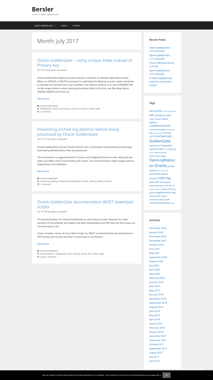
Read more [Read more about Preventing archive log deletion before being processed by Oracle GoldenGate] (43, 171)
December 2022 (157, 240)
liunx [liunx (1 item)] (165, 149)
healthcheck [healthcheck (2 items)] (154, 145)
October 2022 (156, 244)
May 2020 (154, 273)
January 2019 (156, 294)
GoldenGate (45, 108)
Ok (166, 375)
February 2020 (157, 277)
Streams (108, 181)
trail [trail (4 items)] (158, 195)
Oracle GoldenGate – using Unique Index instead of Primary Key (84, 62)
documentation (47, 253)
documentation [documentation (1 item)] (158, 133)
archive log (45, 181)
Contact (76, 25)
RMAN (101, 181)
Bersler (43, 9)
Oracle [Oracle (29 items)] (160, 165)
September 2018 (158, 302)
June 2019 (154, 286)
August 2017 (156, 352)
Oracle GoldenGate (49, 106)
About (64, 25)
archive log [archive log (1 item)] (166, 111)
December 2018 (157, 298)
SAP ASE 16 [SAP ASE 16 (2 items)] (169, 185)
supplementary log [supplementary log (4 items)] (165, 192)
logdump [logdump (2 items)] (172, 149)
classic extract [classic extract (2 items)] (155, 119)
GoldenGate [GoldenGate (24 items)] (160, 140)
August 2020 (156, 261)
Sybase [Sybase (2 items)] (152, 196)
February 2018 (157, 327)
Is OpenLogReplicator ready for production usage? (161, 81)
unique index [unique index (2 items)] (164, 199)
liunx (69, 253)
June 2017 (154, 360)
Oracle (55, 108)
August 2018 (156, 307)
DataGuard (64, 181)
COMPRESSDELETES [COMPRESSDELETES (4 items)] (159, 125)
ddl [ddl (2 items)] (150, 133)
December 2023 (157, 236)
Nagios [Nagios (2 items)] (163, 156)
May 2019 (154, 290)
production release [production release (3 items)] (158, 174)
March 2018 (155, 323)
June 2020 (154, 269)
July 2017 (154, 356)
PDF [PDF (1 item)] (158, 171)
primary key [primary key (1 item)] (164, 171)
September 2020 (158, 257)
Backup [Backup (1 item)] (173, 111)
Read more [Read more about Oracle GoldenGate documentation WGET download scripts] (43, 243)
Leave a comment (48, 256)
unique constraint (79, 108)
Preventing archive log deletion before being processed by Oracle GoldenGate (78, 131)
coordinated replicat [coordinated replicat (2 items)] (158, 129)
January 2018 (156, 331)
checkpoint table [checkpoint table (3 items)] (163, 115)
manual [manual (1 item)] (151, 153)
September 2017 (158, 348)
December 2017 (157, 336)
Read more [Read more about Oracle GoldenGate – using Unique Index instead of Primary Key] (43, 98)
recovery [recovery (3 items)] (153, 178)
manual (76, 253)
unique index (94, 108)
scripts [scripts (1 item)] (151, 189)
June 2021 (154, 248)
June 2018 (154, 311)
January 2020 (156, 282)
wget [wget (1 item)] (173, 203)
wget (101, 253)
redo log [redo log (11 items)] (164, 178)
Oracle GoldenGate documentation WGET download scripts (85, 204)
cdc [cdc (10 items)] (151, 115)
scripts (95, 253)
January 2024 (156, 232)
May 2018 (154, 315)
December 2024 (157, 228)
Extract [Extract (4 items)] (167, 132)
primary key (64, 108)
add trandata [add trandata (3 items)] (155, 111)
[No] (209, 375)
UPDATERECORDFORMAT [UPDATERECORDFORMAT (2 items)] (160, 203)
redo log (93, 181)
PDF (89, 253)
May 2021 (154, 253)
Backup (54, 181)
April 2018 (154, 319)
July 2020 (154, 265)
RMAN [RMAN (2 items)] (152, 182)
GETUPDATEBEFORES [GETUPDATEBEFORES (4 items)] (160, 136)
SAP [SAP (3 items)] (157, 182)
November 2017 (158, 340)
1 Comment (45, 111)
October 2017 (156, 344)
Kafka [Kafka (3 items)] (160, 149)
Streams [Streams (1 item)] (157, 189)
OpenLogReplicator (47, 25)
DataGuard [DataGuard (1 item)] (171, 130)
